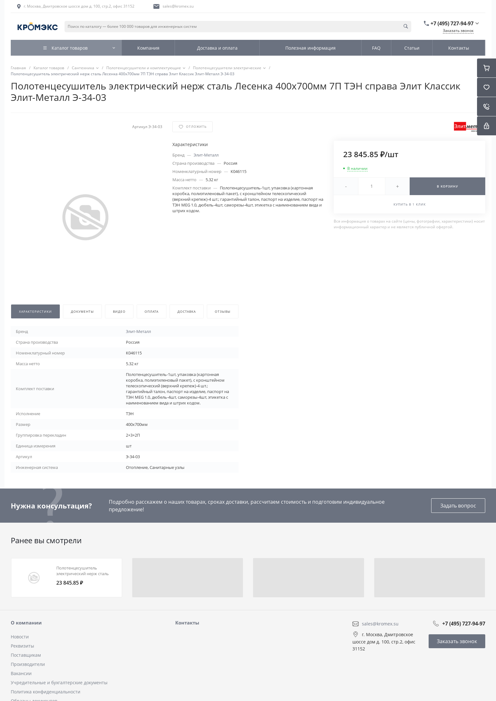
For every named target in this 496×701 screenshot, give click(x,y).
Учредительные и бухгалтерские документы (59, 682)
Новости (20, 637)
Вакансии (21, 673)
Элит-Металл (206, 155)
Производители (28, 664)
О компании (26, 622)
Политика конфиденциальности (45, 692)
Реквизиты (22, 646)
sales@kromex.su (178, 6)
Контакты (187, 622)
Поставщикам (26, 655)
